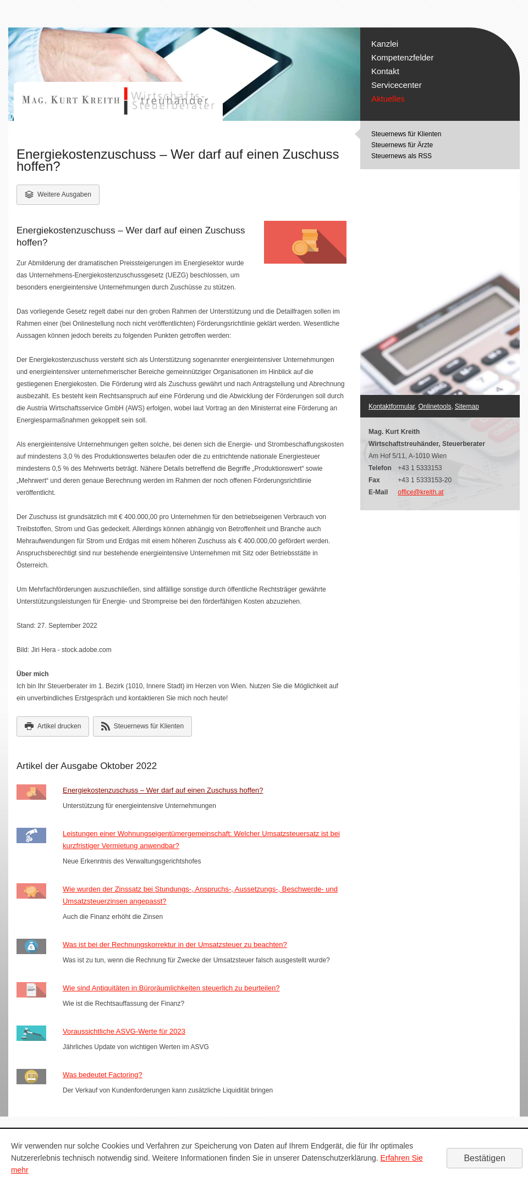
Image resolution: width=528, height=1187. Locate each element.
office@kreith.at (420, 492)
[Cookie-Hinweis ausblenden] (484, 1158)
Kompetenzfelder (402, 57)
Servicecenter (396, 85)
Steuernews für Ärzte (402, 145)
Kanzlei (384, 43)
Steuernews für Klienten (406, 134)
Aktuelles (388, 98)
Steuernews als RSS (401, 156)
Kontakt (385, 71)
